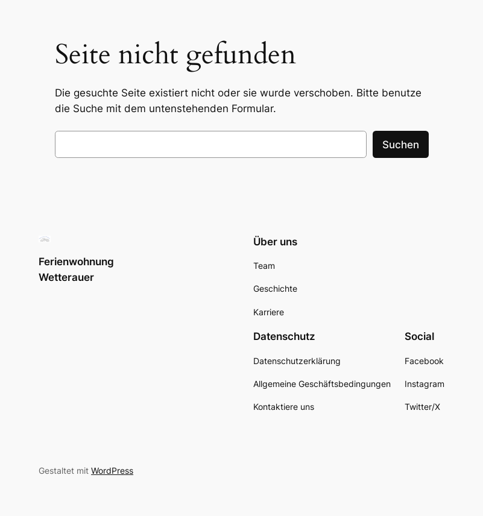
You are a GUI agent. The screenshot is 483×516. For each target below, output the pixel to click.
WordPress (112, 470)
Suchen (400, 145)
